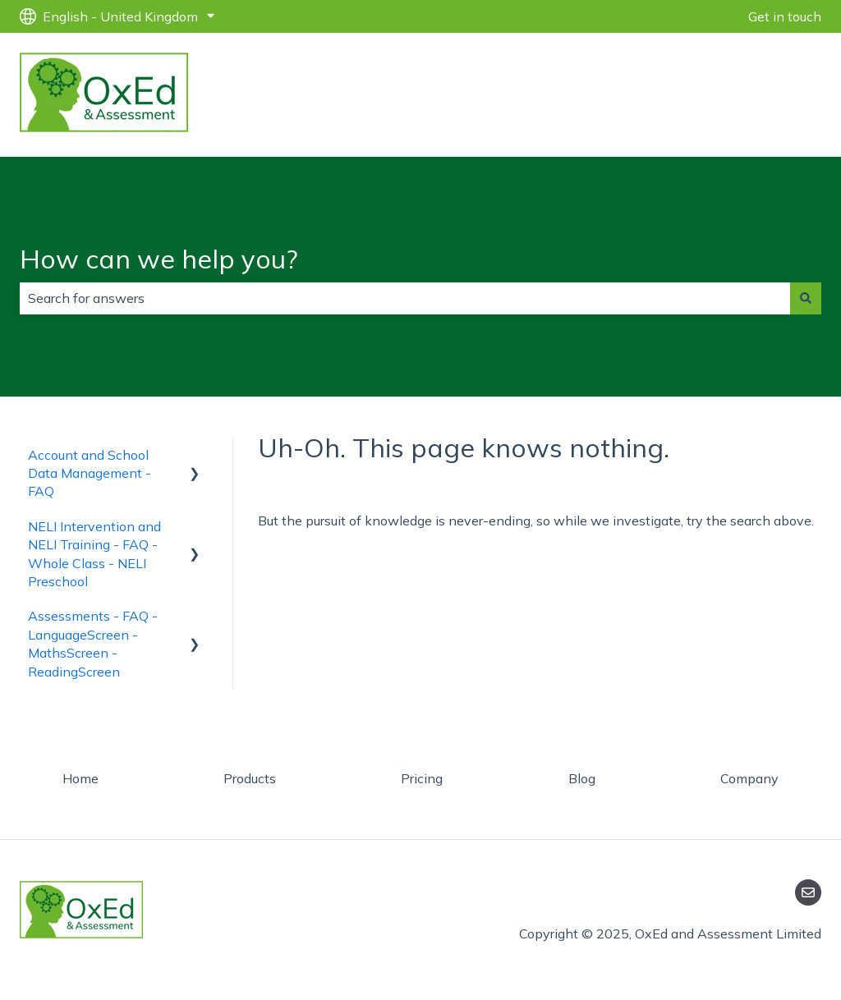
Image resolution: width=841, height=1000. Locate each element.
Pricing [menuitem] (422, 778)
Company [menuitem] (749, 778)
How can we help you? (159, 258)
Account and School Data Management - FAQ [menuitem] (89, 473)
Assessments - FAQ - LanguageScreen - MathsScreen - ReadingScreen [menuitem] (93, 643)
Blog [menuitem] (581, 778)
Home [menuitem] (80, 778)
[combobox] (405, 298)
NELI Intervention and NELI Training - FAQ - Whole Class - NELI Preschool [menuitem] (94, 553)
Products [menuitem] (249, 778)
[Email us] (808, 892)
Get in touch (784, 16)
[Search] (805, 298)
